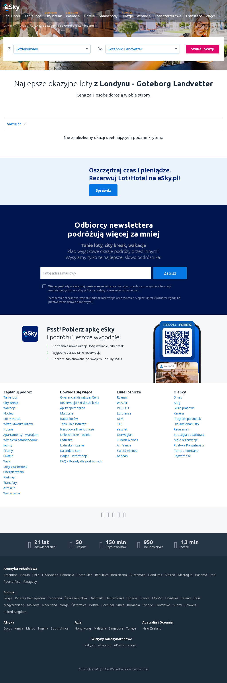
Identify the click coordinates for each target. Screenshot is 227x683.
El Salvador (50, 575)
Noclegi (8, 413)
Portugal (107, 605)
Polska (94, 605)
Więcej (211, 16)
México (170, 575)
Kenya (18, 628)
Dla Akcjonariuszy (186, 424)
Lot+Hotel (12, 16)
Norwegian (125, 434)
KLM (120, 419)
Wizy (6, 461)
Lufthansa (124, 413)
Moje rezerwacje (186, 440)
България (54, 598)
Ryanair (122, 397)
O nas (178, 397)
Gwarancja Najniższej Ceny (79, 397)
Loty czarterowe (168, 16)
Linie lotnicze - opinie (75, 434)
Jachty (7, 445)
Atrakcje (144, 16)
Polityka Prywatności (189, 445)
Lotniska (66, 440)
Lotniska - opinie (72, 445)
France (144, 598)
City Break (10, 403)
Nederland (49, 605)
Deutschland (115, 598)
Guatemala (137, 575)
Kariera (179, 413)
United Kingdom (15, 612)
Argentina (11, 575)
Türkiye (131, 628)
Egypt (8, 628)
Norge (64, 605)
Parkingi (9, 477)
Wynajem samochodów (20, 440)
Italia (197, 598)
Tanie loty (32, 16)
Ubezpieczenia (13, 472)
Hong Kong (83, 628)
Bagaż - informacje (74, 456)
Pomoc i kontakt (186, 450)
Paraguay (30, 581)
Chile (35, 575)
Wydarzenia (11, 493)
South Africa (59, 628)
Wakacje (73, 16)
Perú (213, 575)
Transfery (193, 16)
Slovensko (163, 605)
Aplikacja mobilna (72, 408)
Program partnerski (188, 419)
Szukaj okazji (202, 49)
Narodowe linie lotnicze (77, 429)
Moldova (33, 605)
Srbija (120, 605)
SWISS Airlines (127, 450)
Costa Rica (84, 575)
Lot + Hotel (11, 419)
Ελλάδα (157, 598)
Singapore (116, 628)
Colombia (67, 575)
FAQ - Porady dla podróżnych (81, 461)
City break (53, 16)
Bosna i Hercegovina (30, 598)
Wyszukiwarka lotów (18, 424)
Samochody (108, 16)
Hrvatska (171, 598)
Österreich (78, 605)
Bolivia (25, 575)
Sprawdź (103, 190)
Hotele (89, 16)
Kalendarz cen (70, 450)
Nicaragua (185, 575)
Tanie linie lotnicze (73, 424)
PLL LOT (123, 408)
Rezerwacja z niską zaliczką (79, 403)
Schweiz (190, 605)
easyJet (122, 429)
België (8, 598)
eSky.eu (90, 645)
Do (100, 48)
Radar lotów (69, 419)
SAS (119, 424)
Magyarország (14, 605)
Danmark (96, 598)
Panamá (201, 575)
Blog (177, 403)
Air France (124, 445)
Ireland (186, 598)
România (133, 605)
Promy (8, 450)
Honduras (155, 575)
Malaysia (100, 628)
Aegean (122, 456)
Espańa (131, 598)
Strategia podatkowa (189, 434)
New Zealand (151, 628)
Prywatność (182, 456)
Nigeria (43, 628)
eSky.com (105, 645)
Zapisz (170, 273)
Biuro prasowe (184, 408)
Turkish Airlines (127, 440)
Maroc (30, 628)
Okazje (127, 16)
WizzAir (122, 403)
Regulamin (181, 429)
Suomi (177, 605)
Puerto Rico (12, 581)
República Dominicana (111, 575)
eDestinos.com (125, 645)
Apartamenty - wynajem (20, 434)
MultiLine (66, 413)
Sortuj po (14, 124)
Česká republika (76, 598)
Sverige (148, 605)
